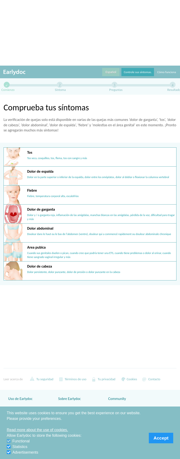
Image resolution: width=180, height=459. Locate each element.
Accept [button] (161, 438)
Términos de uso (72, 379)
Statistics (17, 447)
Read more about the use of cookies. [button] (37, 430)
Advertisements (22, 452)
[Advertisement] (90, 33)
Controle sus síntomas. (138, 72)
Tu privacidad (103, 379)
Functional (18, 441)
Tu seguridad (41, 379)
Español (110, 72)
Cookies (128, 379)
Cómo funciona (166, 72)
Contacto (151, 379)
